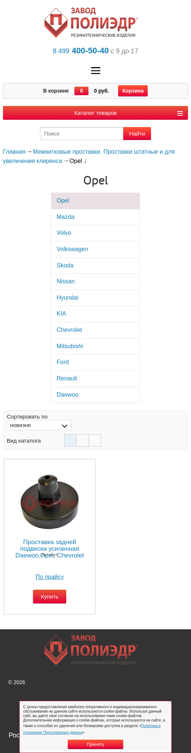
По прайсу (50, 577)
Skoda (65, 265)
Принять (95, 744)
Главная (14, 152)
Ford (63, 362)
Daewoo (67, 395)
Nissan (66, 281)
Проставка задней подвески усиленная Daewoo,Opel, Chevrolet (50, 549)
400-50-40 (80, 50)
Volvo (64, 233)
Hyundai (67, 297)
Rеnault (67, 378)
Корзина (133, 91)
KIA (61, 313)
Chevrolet (69, 330)
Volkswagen (72, 249)
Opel (63, 200)
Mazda (65, 217)
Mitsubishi (70, 346)
